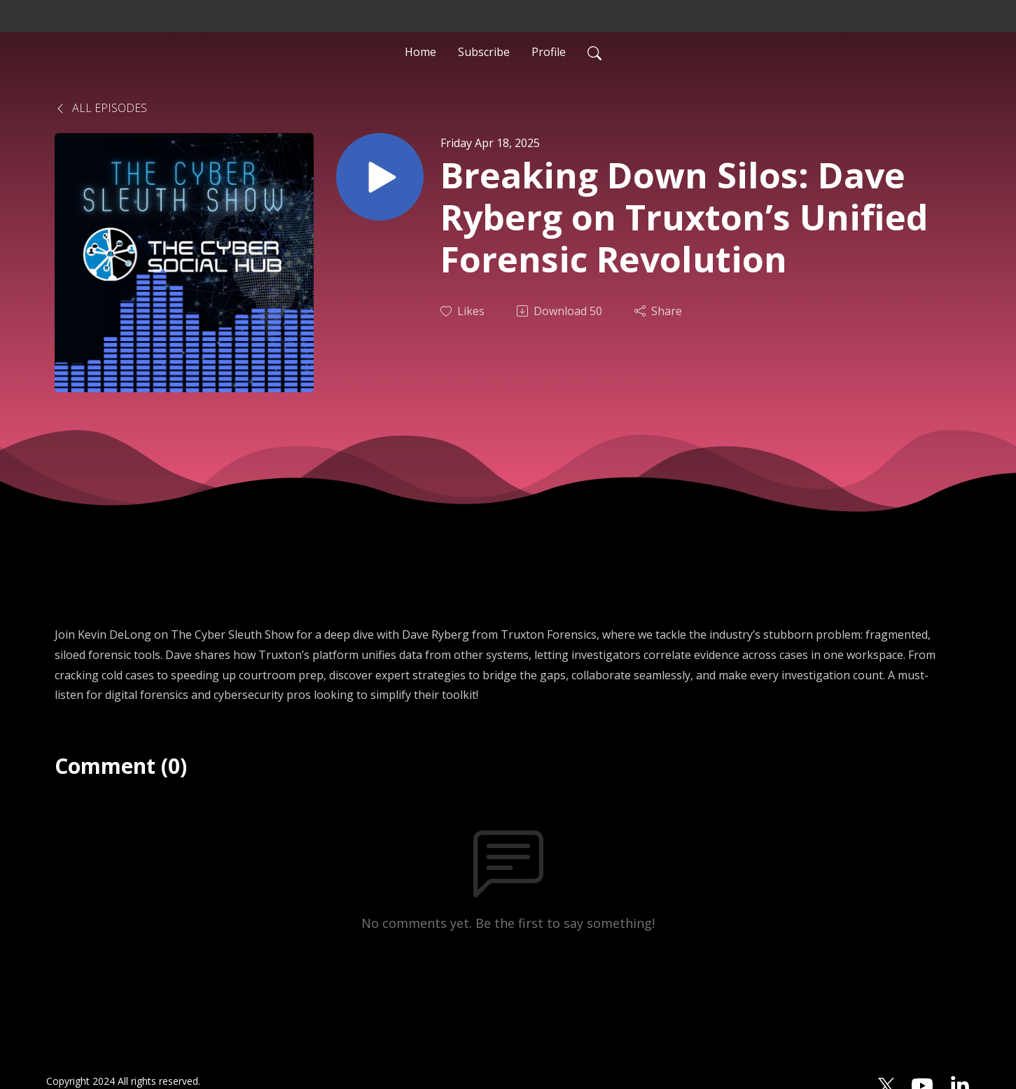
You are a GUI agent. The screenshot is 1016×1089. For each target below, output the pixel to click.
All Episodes (101, 108)
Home (420, 52)
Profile (548, 52)
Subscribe (484, 52)
